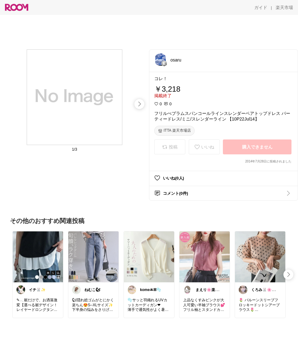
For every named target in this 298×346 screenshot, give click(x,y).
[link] (38, 256)
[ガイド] (260, 7)
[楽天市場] (284, 7)
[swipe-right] (139, 104)
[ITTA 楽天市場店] (174, 131)
